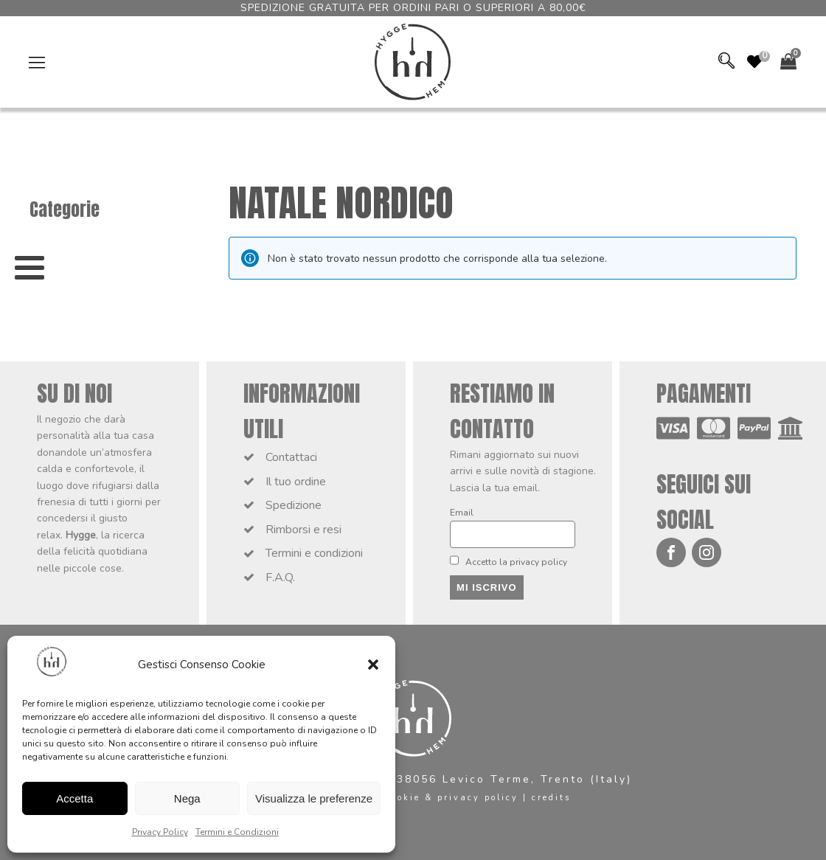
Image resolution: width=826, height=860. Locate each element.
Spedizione (294, 505)
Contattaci (291, 457)
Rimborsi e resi (303, 529)
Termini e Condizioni (237, 832)
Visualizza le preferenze (313, 798)
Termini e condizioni (314, 553)
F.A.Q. (280, 577)
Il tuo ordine (296, 482)
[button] (373, 664)
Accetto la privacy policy (508, 561)
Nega (187, 798)
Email (461, 513)
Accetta (74, 798)
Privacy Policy (160, 832)
